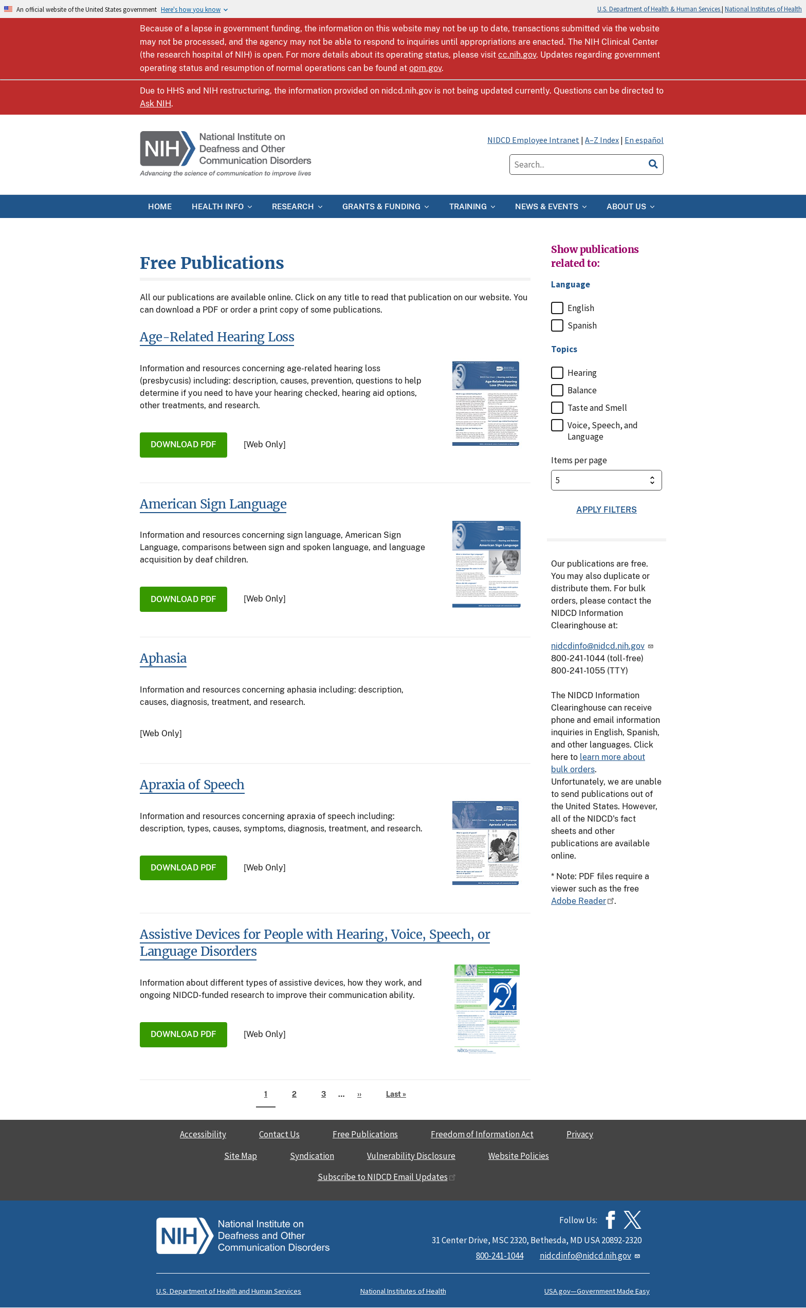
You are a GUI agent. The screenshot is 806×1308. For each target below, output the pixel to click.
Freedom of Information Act (482, 1134)
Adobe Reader (582, 901)
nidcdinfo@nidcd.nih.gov (603, 646)
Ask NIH (155, 103)
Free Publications (365, 1134)
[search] (653, 162)
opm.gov (425, 68)
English (580, 308)
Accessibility (203, 1134)
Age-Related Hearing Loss (217, 337)
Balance (582, 390)
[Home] (227, 154)
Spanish (582, 325)
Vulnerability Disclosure (411, 1155)
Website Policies (518, 1155)
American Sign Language (213, 504)
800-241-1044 (499, 1255)
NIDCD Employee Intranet (533, 140)
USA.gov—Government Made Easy (597, 1291)
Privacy (579, 1134)
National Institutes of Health (763, 9)
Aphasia (163, 658)
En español (644, 140)
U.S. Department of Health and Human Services (228, 1291)
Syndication (312, 1155)
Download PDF (183, 444)
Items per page (579, 460)
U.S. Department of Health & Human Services (659, 9)
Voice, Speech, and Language (602, 431)
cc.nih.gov (517, 55)
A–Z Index (602, 140)
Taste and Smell (597, 407)
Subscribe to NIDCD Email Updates (387, 1177)
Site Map (240, 1155)
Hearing (582, 372)
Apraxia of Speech (192, 785)
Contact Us (279, 1134)
